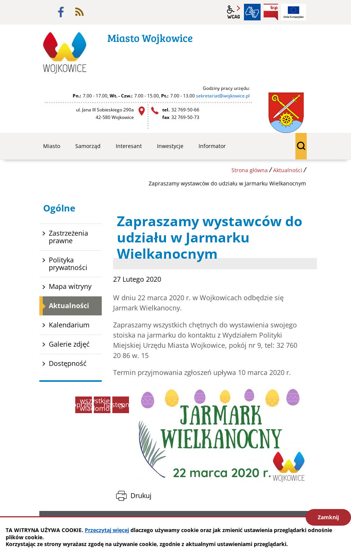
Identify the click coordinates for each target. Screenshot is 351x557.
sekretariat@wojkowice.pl (223, 96)
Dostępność (68, 363)
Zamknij (328, 517)
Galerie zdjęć (69, 344)
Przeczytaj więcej (107, 530)
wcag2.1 (233, 12)
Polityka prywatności (68, 263)
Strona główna (249, 170)
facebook (61, 12)
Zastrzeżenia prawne (68, 236)
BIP (270, 12)
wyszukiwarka (301, 146)
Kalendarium (69, 324)
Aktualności (287, 170)
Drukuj (141, 495)
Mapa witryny (70, 286)
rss (79, 12)
